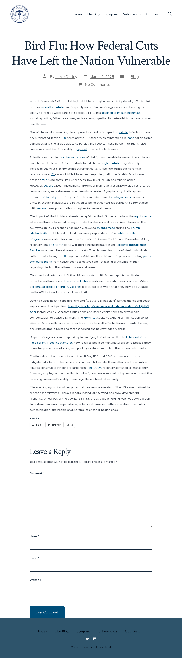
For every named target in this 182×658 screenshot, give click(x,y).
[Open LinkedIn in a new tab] (94, 639)
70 (53, 174)
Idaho (130, 138)
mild (44, 180)
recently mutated (53, 107)
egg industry (143, 216)
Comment (37, 473)
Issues (77, 14)
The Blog (93, 14)
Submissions (132, 14)
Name (34, 536)
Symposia (112, 14)
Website (35, 580)
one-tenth (56, 245)
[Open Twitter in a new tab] (87, 639)
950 (63, 138)
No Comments (97, 84)
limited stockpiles (76, 281)
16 (86, 138)
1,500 (62, 256)
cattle (123, 132)
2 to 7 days (50, 197)
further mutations (72, 157)
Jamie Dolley (66, 76)
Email (34, 558)
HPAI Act (90, 317)
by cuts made (106, 228)
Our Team (153, 14)
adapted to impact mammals (121, 113)
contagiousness (121, 197)
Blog (135, 76)
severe (48, 185)
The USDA (94, 368)
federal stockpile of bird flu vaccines (56, 287)
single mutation (111, 163)
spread (82, 149)
